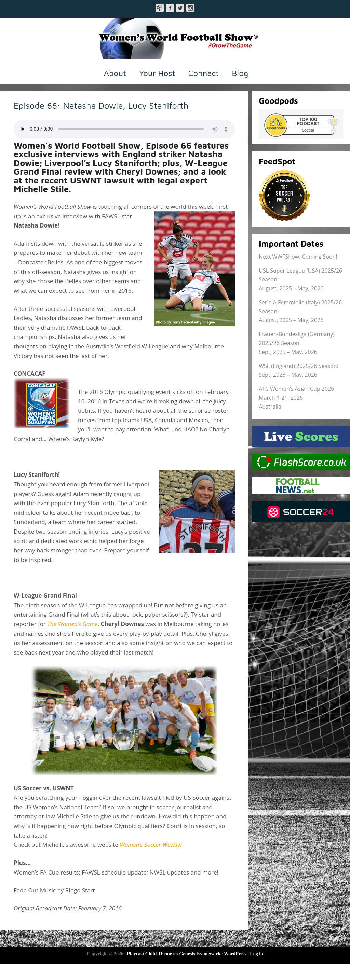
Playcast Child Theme (149, 953)
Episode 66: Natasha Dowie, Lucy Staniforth (101, 105)
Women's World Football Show (175, 38)
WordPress (235, 953)
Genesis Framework (199, 953)
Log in (256, 953)
